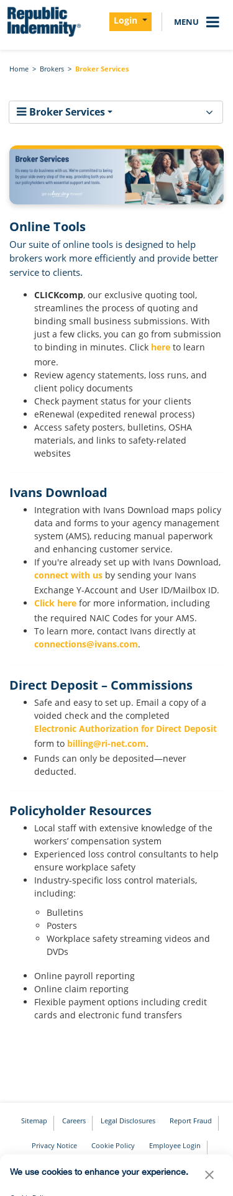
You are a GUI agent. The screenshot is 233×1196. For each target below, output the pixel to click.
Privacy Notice (54, 1145)
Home (19, 68)
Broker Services (102, 68)
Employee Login (175, 1145)
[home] (43, 21)
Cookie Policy (113, 1145)
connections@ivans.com (86, 644)
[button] (209, 1178)
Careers (74, 1120)
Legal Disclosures (128, 1120)
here (160, 347)
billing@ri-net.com (106, 743)
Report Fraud (191, 1120)
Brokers (52, 68)
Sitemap (34, 1120)
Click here (55, 603)
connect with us (68, 575)
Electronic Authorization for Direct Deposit (125, 728)
